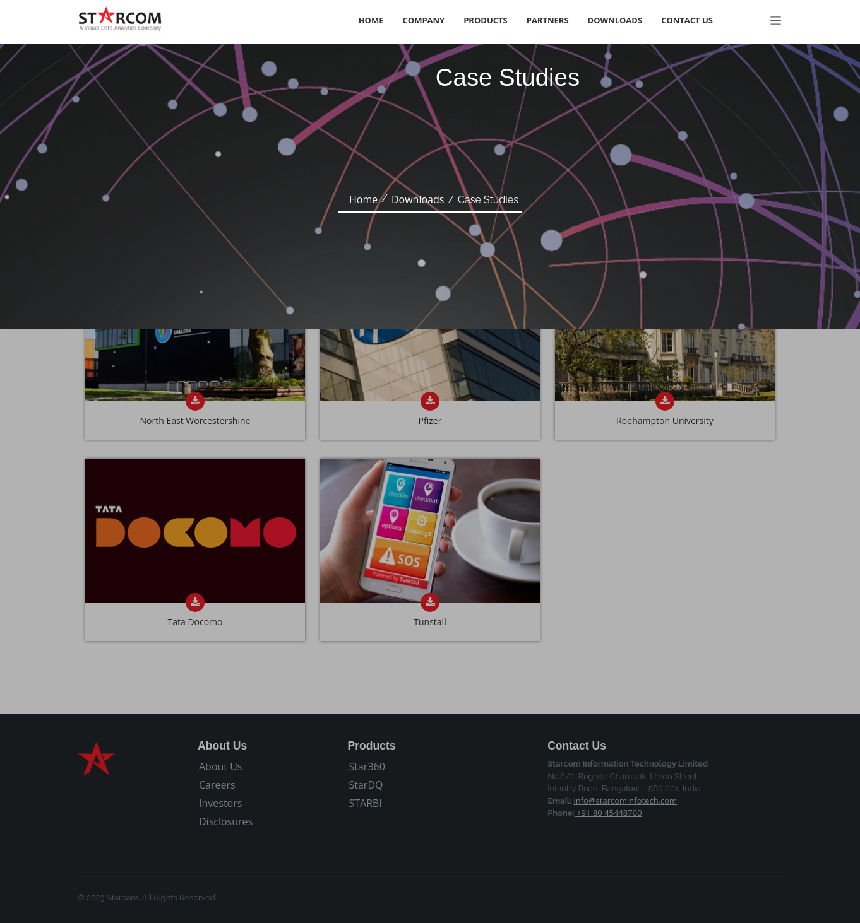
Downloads (615, 20)
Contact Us (687, 20)
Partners (548, 20)
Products (485, 20)
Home (371, 20)
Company (424, 20)
